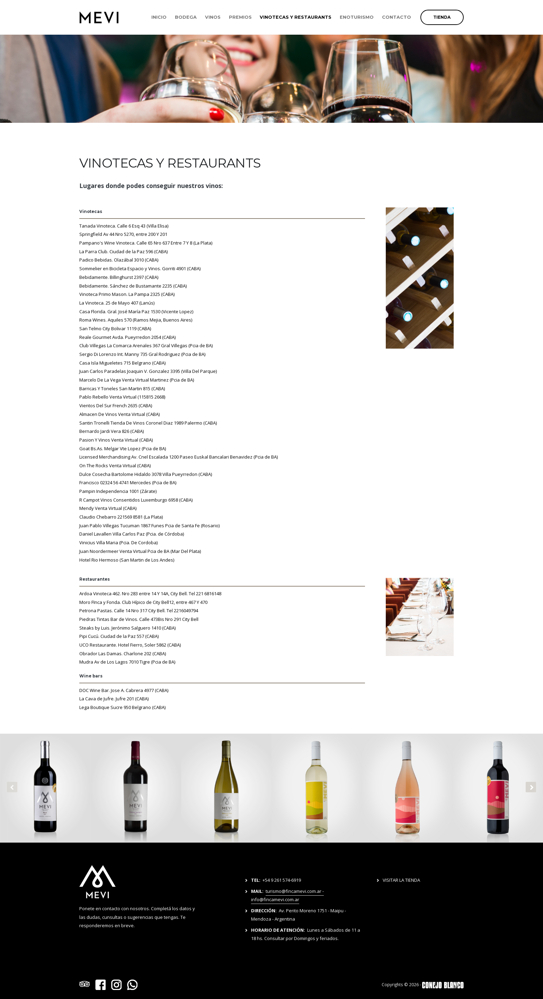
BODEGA (186, 17)
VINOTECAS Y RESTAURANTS (295, 17)
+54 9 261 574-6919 (281, 880)
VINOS (213, 17)
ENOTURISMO (357, 17)
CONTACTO (396, 17)
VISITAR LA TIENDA (401, 880)
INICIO (159, 17)
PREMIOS (240, 17)
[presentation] (12, 787)
